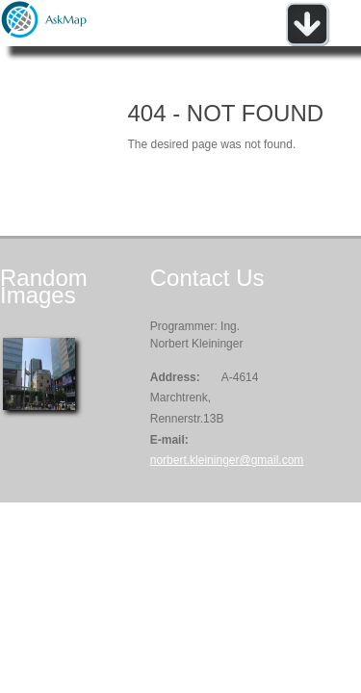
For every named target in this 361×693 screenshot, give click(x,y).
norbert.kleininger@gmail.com (227, 460)
